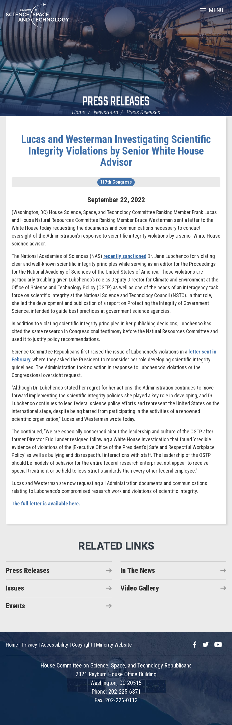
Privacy (29, 645)
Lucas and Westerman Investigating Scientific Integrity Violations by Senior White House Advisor (116, 150)
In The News (138, 570)
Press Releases (116, 102)
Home (78, 112)
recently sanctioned (124, 256)
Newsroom (106, 112)
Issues (15, 588)
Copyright (82, 645)
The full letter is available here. (46, 503)
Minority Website (114, 645)
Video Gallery (140, 588)
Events (15, 606)
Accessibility (54, 645)
